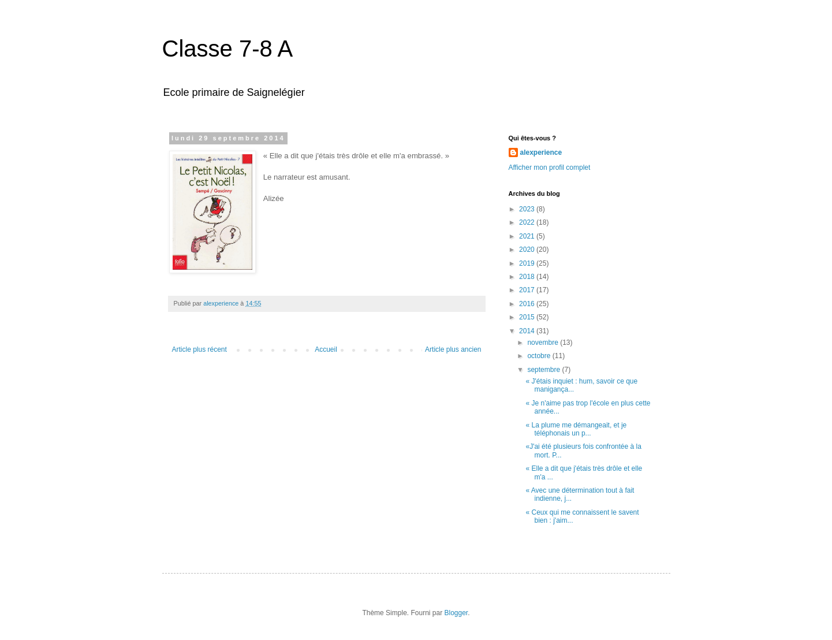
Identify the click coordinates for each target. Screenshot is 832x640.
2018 (527, 277)
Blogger (456, 613)
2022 (527, 222)
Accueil (326, 349)
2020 (527, 249)
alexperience (541, 152)
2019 (527, 263)
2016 (527, 304)
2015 (527, 317)
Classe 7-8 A (227, 48)
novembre (543, 342)
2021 (527, 236)
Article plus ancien (453, 349)
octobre (539, 356)
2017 (527, 290)
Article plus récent (199, 349)
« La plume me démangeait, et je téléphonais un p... (575, 429)
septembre (544, 370)
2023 (527, 209)
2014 (527, 331)
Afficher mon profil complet (550, 167)
